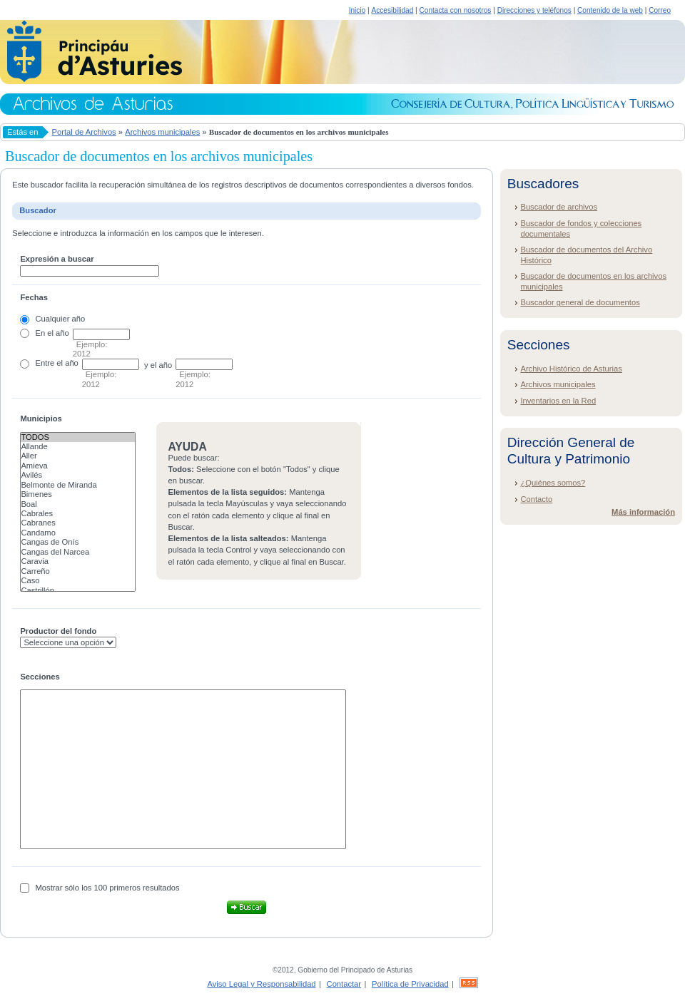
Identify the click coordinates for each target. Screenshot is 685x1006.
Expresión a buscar (56, 259)
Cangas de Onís (78, 542)
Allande (78, 446)
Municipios (40, 418)
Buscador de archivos (558, 206)
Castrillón (78, 590)
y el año (158, 365)
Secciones (39, 676)
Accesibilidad (392, 10)
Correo (660, 10)
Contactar (344, 984)
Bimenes (78, 494)
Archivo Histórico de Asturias (570, 368)
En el (45, 333)
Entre (45, 363)
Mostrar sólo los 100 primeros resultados (108, 887)
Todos (78, 437)
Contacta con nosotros (456, 10)
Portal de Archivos (84, 132)
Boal (78, 504)
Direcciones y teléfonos (534, 10)
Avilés (78, 475)
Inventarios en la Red (558, 400)
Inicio (357, 10)
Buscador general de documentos (579, 302)
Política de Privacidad (410, 984)
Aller (78, 456)
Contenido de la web (610, 10)
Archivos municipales (162, 132)
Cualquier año (61, 318)
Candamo (78, 533)
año (62, 333)
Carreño (78, 571)
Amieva (78, 466)
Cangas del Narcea (78, 552)
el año (67, 363)
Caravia (78, 561)
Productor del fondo (58, 631)
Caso (78, 580)
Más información (643, 512)
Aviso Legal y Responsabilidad (261, 984)
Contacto (536, 499)
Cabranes (78, 523)
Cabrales (78, 513)
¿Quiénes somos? (552, 482)
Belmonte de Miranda (78, 485)
